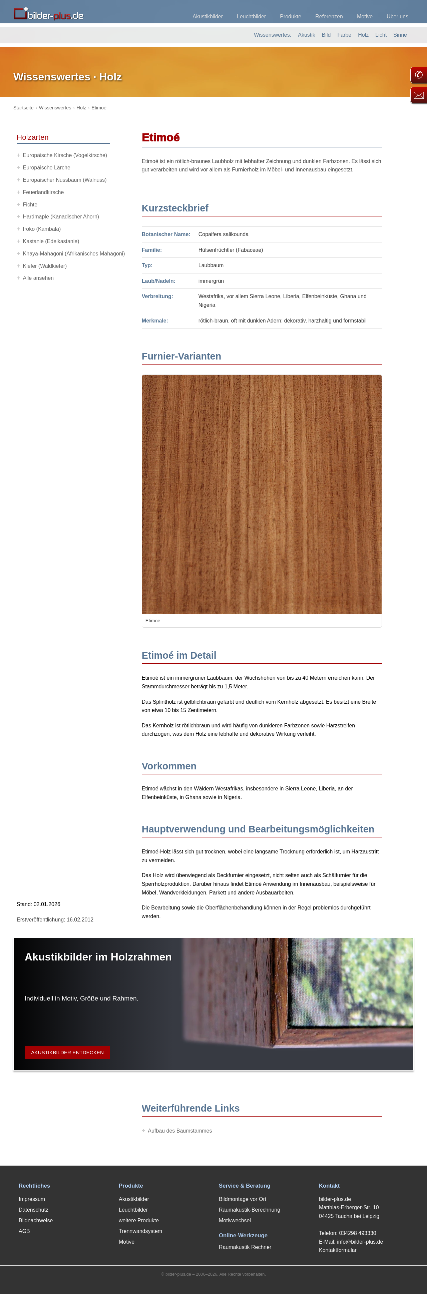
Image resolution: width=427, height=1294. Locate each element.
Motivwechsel (235, 1220)
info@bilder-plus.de (360, 1242)
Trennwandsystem (140, 1231)
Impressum (32, 1199)
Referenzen (329, 16)
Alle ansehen (38, 278)
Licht (381, 35)
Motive (365, 16)
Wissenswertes (55, 107)
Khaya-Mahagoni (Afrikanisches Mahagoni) (74, 253)
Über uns (397, 16)
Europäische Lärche (46, 167)
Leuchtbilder (251, 16)
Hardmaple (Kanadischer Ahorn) (61, 216)
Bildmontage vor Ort (242, 1199)
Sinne (400, 35)
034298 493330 (357, 1233)
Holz (363, 35)
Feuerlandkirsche (43, 192)
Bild (326, 35)
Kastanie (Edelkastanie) (51, 241)
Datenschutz (33, 1210)
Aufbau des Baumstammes (180, 1131)
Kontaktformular (338, 1250)
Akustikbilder (207, 16)
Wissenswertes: (272, 35)
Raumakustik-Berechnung (249, 1210)
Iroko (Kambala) (42, 229)
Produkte (290, 16)
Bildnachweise (36, 1220)
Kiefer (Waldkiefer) (45, 266)
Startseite (23, 107)
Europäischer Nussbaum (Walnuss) (65, 180)
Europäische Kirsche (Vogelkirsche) (65, 155)
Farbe (344, 35)
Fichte (30, 204)
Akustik (306, 35)
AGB (24, 1231)
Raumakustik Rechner (245, 1247)
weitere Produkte (139, 1220)
